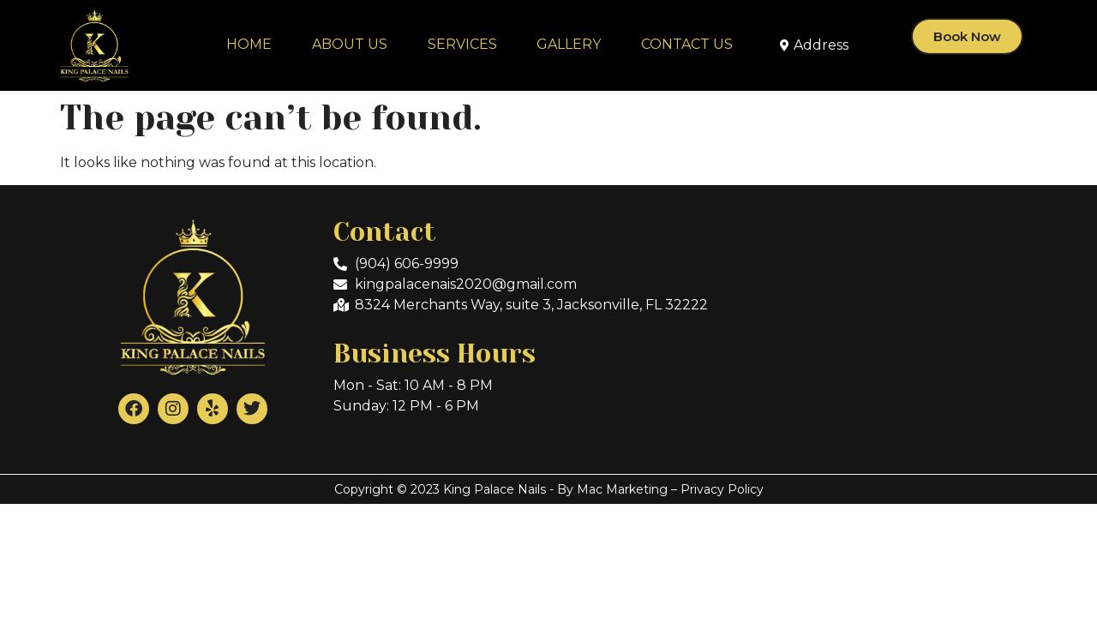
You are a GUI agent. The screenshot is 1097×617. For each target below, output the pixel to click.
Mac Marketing (622, 489)
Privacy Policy (722, 489)
